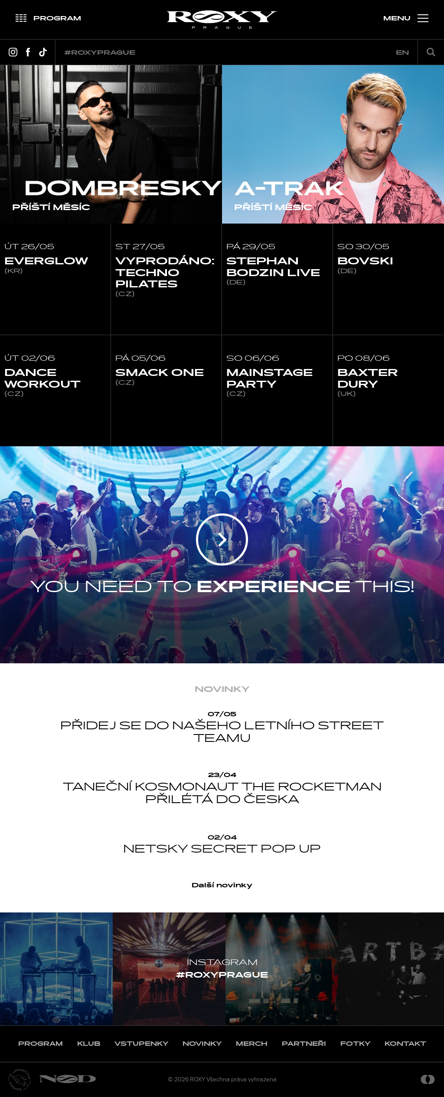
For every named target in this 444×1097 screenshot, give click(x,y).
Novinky (202, 1044)
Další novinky (222, 885)
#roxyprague (99, 53)
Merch (252, 1044)
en (402, 53)
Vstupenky (141, 1044)
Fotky (355, 1044)
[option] (111, 144)
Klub (88, 1044)
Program (40, 1044)
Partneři (304, 1044)
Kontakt (405, 1044)
